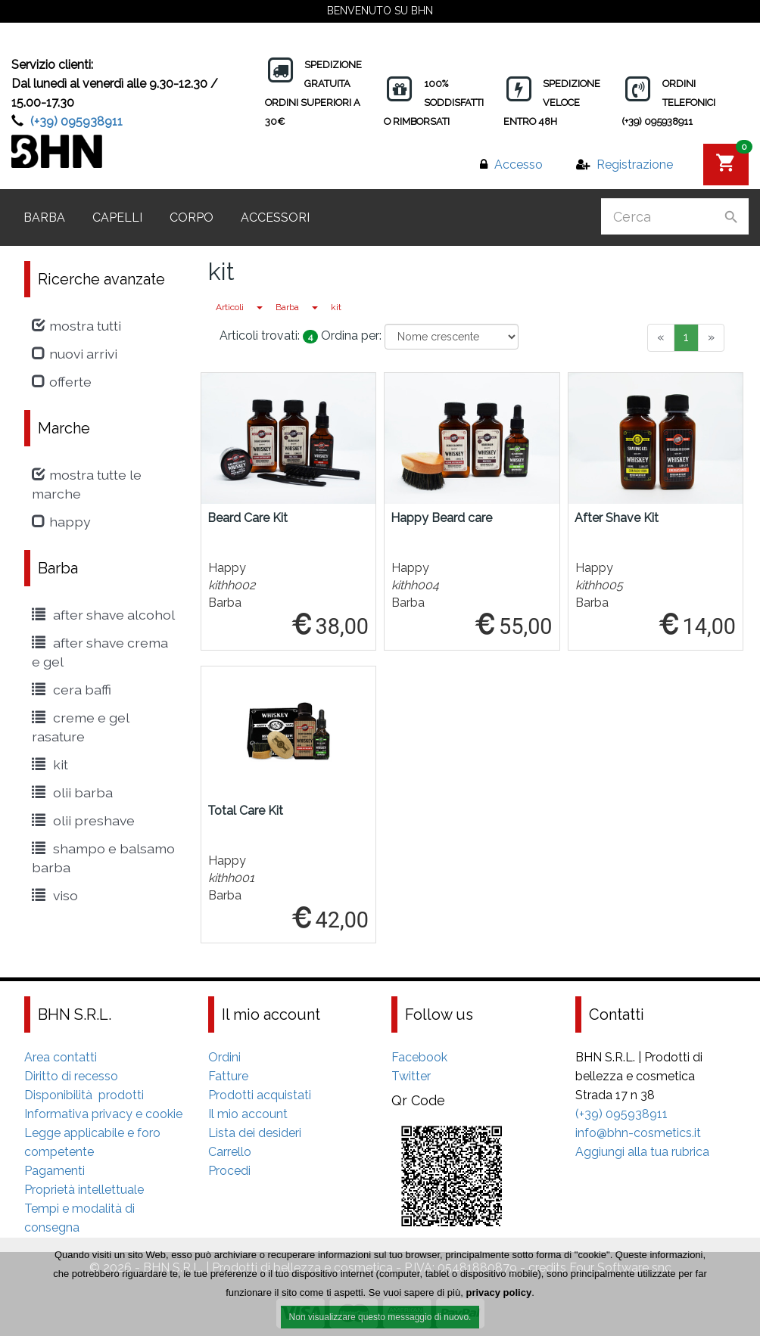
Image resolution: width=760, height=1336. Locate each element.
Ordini (224, 1057)
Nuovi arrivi (74, 354)
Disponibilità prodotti (84, 1095)
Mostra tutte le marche (87, 484)
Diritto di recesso (71, 1076)
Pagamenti (54, 1171)
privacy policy (498, 1295)
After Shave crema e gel (100, 652)
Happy (61, 522)
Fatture (228, 1076)
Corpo (191, 217)
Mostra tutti (76, 326)
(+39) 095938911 (76, 121)
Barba (44, 217)
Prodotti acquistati (259, 1095)
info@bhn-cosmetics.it (638, 1133)
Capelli (117, 217)
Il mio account (248, 1114)
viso (55, 895)
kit (336, 307)
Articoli (230, 307)
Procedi (229, 1171)
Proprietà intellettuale (84, 1189)
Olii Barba (72, 792)
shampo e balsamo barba (103, 857)
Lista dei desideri (254, 1133)
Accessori (275, 217)
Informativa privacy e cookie (103, 1114)
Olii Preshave (83, 820)
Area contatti (60, 1057)
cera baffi (71, 690)
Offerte (62, 382)
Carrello (229, 1152)
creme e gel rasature (80, 727)
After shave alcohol (103, 615)
